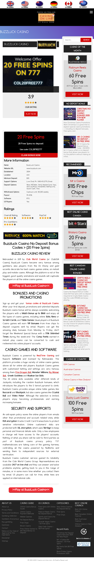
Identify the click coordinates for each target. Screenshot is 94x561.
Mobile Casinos (26, 517)
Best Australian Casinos (81, 520)
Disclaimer (6, 538)
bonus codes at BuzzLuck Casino (42, 303)
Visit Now (77, 94)
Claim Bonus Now (30, 155)
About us (5, 507)
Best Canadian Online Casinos (83, 515)
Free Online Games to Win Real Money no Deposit (28, 531)
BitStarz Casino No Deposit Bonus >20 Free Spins (84, 309)
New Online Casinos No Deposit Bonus (64, 508)
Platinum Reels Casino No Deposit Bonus (46, 513)
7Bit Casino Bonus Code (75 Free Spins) (83, 333)
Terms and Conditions (10, 513)
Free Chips (24, 523)
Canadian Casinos (72, 374)
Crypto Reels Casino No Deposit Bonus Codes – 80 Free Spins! (84, 282)
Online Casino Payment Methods (27, 513)
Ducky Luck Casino (77, 397)
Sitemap (5, 541)
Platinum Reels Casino (77, 69)
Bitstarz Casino (78, 232)
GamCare (5, 525)
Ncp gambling (7, 522)
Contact (5, 528)
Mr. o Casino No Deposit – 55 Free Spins (83, 139)
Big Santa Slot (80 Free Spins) (65, 547)
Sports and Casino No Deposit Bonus (46, 518)
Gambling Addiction (9, 516)
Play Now (31, 114)
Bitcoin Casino (25, 526)
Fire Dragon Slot (23, 372)
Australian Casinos (72, 369)
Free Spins (61, 512)
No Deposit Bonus (27, 520)
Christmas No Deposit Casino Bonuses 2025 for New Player (84, 114)
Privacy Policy (7, 510)
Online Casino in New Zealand (77, 379)
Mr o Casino (77, 181)
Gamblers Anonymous (10, 519)
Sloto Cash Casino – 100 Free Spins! (45, 527)
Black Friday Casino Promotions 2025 (64, 552)
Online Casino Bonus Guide (28, 508)
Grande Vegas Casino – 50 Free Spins (46, 523)
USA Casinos (69, 364)
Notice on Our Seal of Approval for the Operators (10, 533)
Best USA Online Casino (81, 510)
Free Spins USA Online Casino (46, 508)
